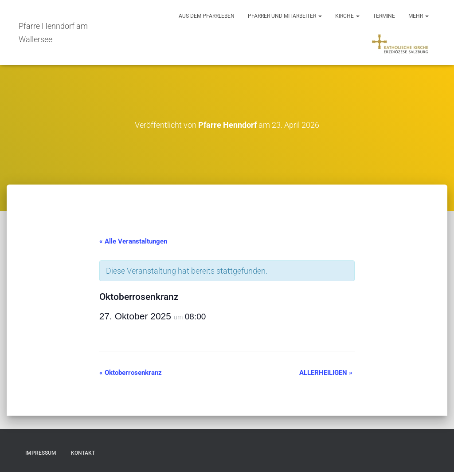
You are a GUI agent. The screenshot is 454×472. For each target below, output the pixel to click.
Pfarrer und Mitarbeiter (285, 16)
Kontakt (83, 453)
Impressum (40, 453)
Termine (384, 16)
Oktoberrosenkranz (130, 373)
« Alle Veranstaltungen (133, 241)
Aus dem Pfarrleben (207, 16)
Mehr (418, 16)
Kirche (347, 16)
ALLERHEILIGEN (325, 373)
